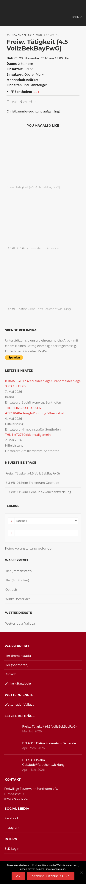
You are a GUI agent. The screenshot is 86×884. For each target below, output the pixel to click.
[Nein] (81, 872)
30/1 (36, 92)
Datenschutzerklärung (51, 876)
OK (18, 876)
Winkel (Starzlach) (18, 599)
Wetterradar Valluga (20, 623)
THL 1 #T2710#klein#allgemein (28, 434)
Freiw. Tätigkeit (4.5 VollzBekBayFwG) (33, 187)
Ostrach (11, 589)
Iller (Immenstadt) (18, 571)
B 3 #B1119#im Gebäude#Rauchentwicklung (39, 309)
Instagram (12, 827)
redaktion (52, 35)
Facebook (12, 818)
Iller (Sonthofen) (17, 580)
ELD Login (12, 848)
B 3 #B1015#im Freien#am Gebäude (33, 248)
